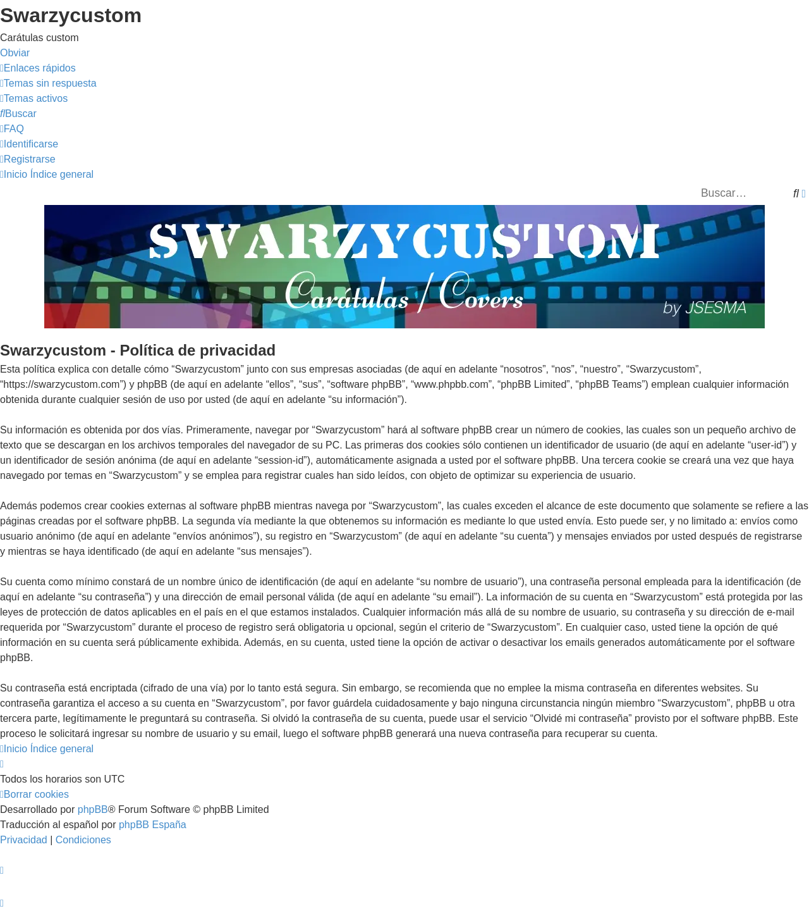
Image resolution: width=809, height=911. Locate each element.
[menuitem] (48, 83)
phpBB (93, 809)
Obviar (15, 52)
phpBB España (152, 824)
